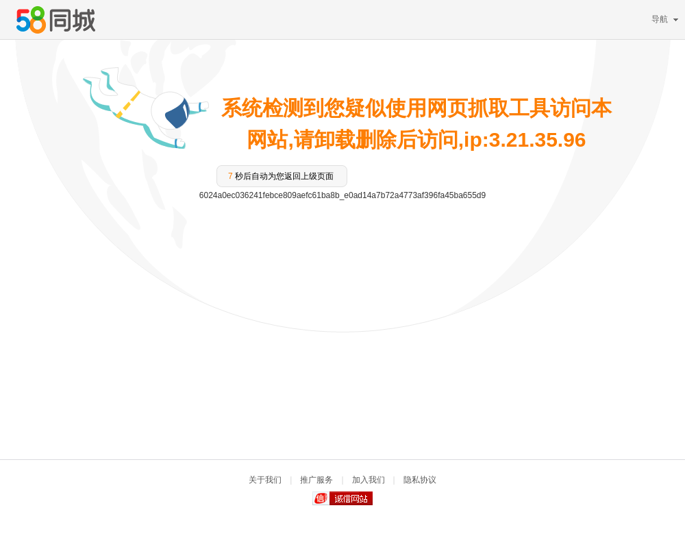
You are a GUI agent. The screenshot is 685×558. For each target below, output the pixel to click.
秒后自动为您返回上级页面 (281, 176)
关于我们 (265, 480)
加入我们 (368, 480)
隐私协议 (419, 480)
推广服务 (316, 480)
